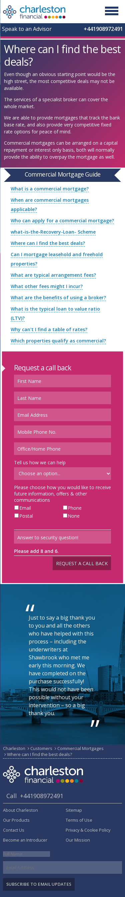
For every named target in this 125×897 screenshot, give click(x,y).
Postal (26, 516)
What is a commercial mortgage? (50, 189)
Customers (41, 748)
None (74, 516)
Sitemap (74, 810)
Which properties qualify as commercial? (58, 340)
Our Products (16, 820)
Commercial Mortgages (80, 748)
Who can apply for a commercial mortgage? (62, 220)
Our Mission (78, 840)
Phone (75, 508)
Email (25, 508)
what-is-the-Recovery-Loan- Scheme (53, 232)
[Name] (26, 854)
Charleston (14, 748)
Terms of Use (79, 820)
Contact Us (13, 830)
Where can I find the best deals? (48, 243)
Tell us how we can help (40, 462)
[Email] (62, 867)
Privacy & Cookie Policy (88, 830)
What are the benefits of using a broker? (58, 297)
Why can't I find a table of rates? (49, 329)
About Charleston (20, 810)
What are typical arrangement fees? (53, 275)
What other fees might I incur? (47, 286)
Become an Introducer (25, 840)
